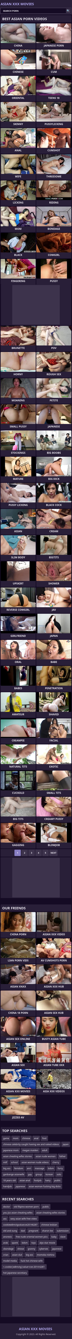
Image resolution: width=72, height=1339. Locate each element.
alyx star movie (47, 1242)
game (6, 1138)
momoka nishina (45, 1254)
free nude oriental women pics (32, 1236)
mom (15, 1138)
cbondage (8, 1248)
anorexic (7, 1236)
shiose (20, 1248)
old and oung (10, 1230)
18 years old (9, 1180)
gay (30, 1174)
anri (29, 1168)
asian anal (25, 1180)
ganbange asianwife (13, 1174)
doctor (6, 1206)
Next (53, 852)
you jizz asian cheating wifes (18, 1212)
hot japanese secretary (15, 1272)
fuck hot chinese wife (32, 1260)
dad (23, 1230)
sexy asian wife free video (23, 1218)
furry (60, 1168)
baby (53, 1236)
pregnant (33, 1230)
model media (10, 1260)
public (57, 1180)
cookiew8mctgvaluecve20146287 (20, 1224)
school (14, 1162)
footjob (38, 1180)
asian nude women (46, 1156)
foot (44, 1138)
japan (66, 1144)
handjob (7, 1186)
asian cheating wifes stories (17, 1156)
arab (5, 1242)
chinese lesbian (49, 1224)
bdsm (51, 1168)
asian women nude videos (35, 1162)
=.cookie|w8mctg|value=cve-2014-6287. (24, 1266)
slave (62, 1236)
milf (5, 1162)
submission (63, 1230)
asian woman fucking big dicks (45, 1186)
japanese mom (11, 1150)
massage (39, 1168)
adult (44, 1150)
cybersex (43, 1248)
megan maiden (30, 1150)
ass (5, 1218)
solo (59, 1174)
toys (33, 1242)
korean (49, 1174)
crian (5, 1254)
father (62, 1156)
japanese (20, 1186)
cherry (55, 1162)
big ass (6, 1168)
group (39, 1174)
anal (36, 1138)
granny (31, 1248)
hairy (47, 1180)
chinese (26, 1138)
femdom (18, 1168)
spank (15, 1242)
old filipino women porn (26, 1206)
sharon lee (47, 1230)
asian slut (17, 1254)
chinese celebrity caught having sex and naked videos (31, 1144)
